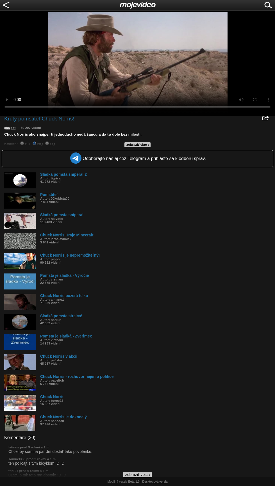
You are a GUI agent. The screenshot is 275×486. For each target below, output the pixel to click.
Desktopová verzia (155, 481)
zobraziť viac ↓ (137, 145)
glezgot (9, 127)
